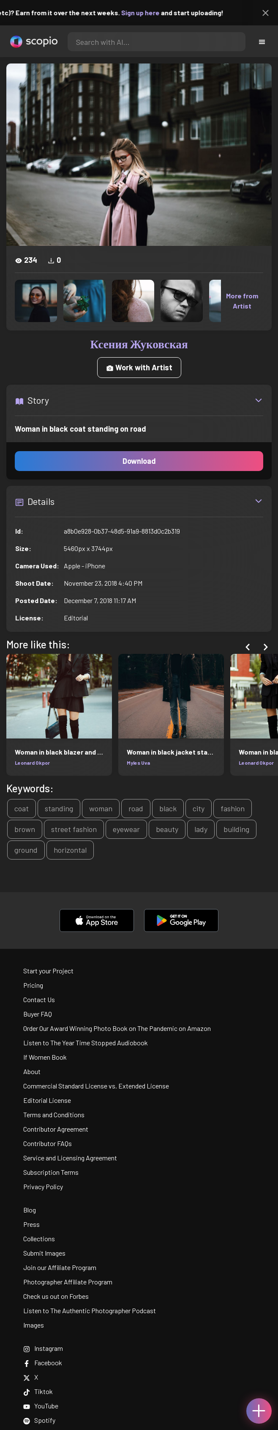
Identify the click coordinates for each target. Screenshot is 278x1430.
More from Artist (242, 301)
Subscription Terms (51, 1172)
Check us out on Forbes (56, 1296)
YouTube (40, 1406)
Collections (39, 1238)
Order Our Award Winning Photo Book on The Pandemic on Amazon (117, 1028)
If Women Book (45, 1057)
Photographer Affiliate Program (67, 1282)
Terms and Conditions (53, 1114)
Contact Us (39, 999)
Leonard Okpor (32, 763)
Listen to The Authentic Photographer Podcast (89, 1310)
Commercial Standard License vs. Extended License (96, 1086)
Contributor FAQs (47, 1143)
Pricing (33, 985)
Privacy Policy (43, 1186)
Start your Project (48, 971)
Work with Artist (139, 367)
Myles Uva (138, 763)
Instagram (43, 1348)
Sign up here (154, 12)
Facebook (42, 1362)
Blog (29, 1210)
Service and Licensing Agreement (70, 1158)
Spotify (39, 1420)
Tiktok (38, 1391)
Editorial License (47, 1100)
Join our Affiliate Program (59, 1267)
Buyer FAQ (37, 1014)
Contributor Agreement (55, 1129)
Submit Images (44, 1253)
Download (139, 461)
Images (33, 1325)
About (32, 1071)
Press (31, 1224)
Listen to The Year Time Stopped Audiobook (85, 1043)
